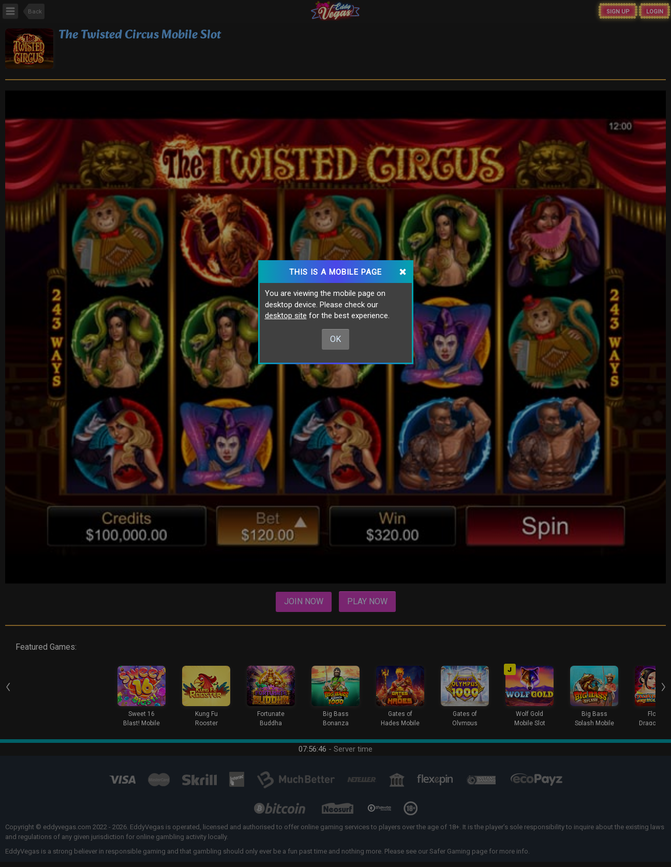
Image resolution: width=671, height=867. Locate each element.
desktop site (286, 315)
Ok (335, 339)
